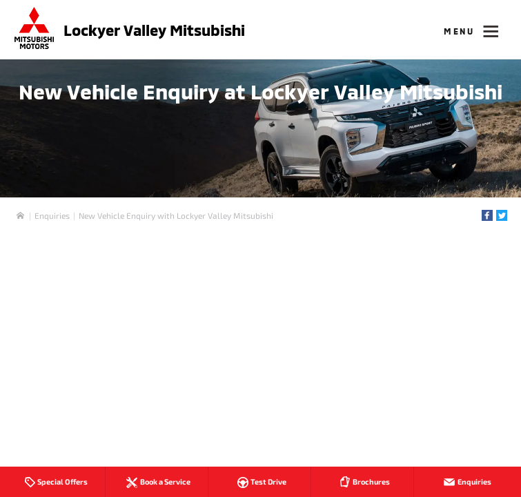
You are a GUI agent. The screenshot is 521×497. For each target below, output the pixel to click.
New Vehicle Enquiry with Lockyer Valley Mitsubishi (176, 215)
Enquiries (52, 215)
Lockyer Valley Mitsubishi (154, 30)
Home (20, 216)
